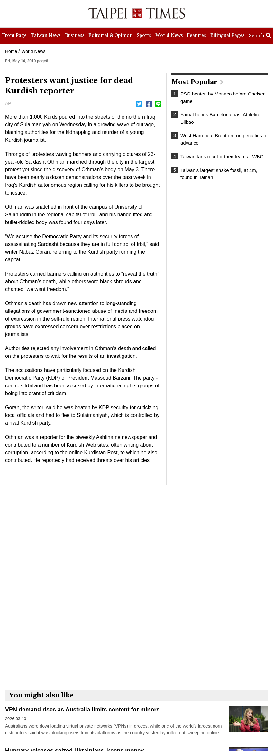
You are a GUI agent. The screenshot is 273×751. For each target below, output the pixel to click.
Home (11, 51)
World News (33, 51)
